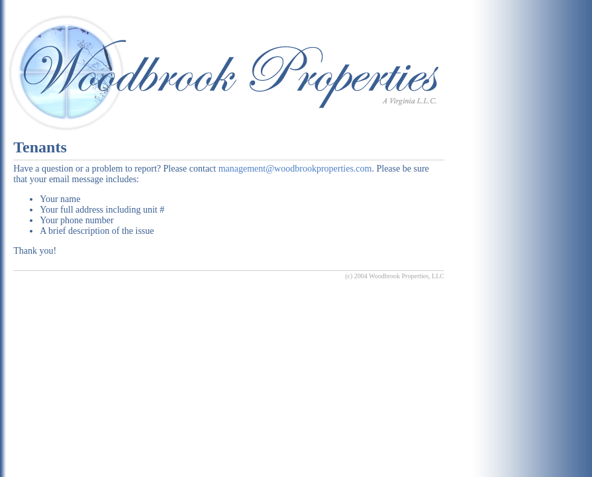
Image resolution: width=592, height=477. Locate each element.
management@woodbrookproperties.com (295, 169)
